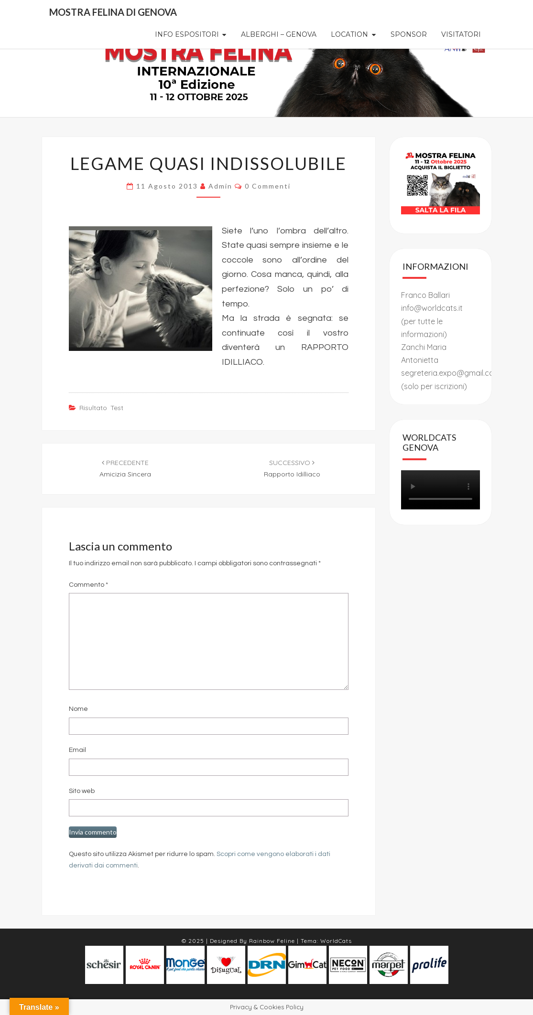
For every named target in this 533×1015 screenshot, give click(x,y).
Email (77, 750)
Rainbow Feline (272, 940)
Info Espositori (187, 34)
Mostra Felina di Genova (113, 12)
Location (349, 34)
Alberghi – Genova (278, 34)
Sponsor (409, 34)
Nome (78, 709)
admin (220, 186)
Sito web (82, 791)
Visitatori (461, 34)
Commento (88, 585)
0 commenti (268, 186)
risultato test (101, 407)
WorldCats (336, 940)
